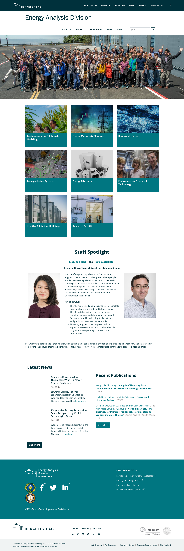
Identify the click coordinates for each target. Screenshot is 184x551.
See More (35, 444)
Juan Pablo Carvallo (105, 408)
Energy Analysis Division (128, 485)
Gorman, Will (102, 405)
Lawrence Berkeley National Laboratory (136, 475)
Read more (80, 401)
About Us (66, 29)
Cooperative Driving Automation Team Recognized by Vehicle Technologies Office (69, 413)
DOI (99, 418)
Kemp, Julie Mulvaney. (106, 385)
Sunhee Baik (132, 405)
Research (80, 29)
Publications (96, 29)
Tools (119, 29)
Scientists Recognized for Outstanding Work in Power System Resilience (66, 379)
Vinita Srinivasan (127, 397)
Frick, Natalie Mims (105, 397)
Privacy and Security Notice (130, 489)
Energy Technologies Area (129, 480)
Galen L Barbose (117, 405)
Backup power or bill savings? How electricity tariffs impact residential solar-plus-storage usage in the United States (124, 411)
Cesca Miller (144, 405)
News (109, 29)
